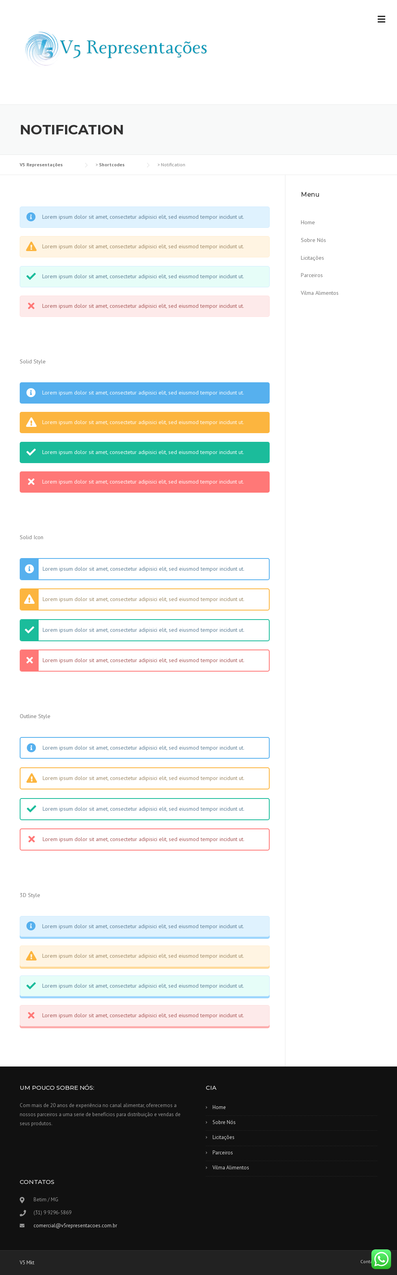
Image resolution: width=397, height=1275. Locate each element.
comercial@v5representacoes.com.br (75, 1225)
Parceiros (312, 275)
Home (308, 222)
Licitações (312, 257)
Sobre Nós (313, 240)
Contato (368, 1261)
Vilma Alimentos (320, 292)
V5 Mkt (27, 1262)
